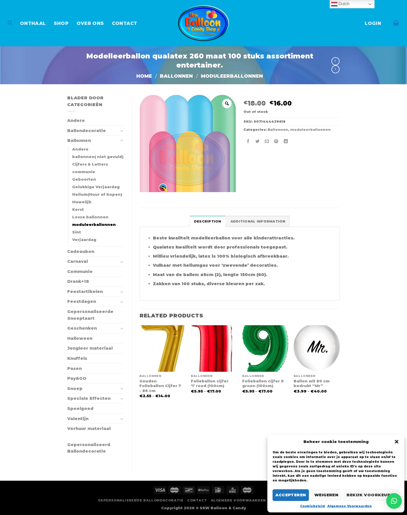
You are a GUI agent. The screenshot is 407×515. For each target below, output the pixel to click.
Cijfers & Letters (90, 164)
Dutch (340, 4)
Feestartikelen (85, 291)
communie (83, 172)
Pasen (74, 368)
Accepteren (290, 494)
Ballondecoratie (86, 130)
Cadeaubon (80, 251)
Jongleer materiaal (90, 348)
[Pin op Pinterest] (276, 141)
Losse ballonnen (90, 217)
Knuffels (77, 358)
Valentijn (78, 418)
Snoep (75, 388)
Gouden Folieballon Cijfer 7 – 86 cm (160, 386)
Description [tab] (207, 221)
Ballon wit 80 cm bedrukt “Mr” (312, 383)
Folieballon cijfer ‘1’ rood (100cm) (209, 383)
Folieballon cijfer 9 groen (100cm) (263, 383)
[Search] (10, 23)
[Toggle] (122, 130)
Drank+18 (78, 281)
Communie (80, 271)
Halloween (79, 338)
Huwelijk (81, 202)
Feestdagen (81, 301)
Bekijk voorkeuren (371, 494)
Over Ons (90, 23)
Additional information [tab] (258, 221)
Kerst (78, 209)
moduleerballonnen (232, 76)
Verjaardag (84, 239)
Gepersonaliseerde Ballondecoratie (140, 500)
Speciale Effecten (89, 398)
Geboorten (84, 179)
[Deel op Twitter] (257, 141)
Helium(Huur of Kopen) (97, 194)
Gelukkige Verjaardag (96, 187)
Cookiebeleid (312, 506)
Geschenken (82, 328)
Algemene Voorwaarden (349, 506)
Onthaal (33, 23)
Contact (124, 23)
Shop (61, 23)
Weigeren (326, 494)
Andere (76, 120)
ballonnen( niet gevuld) (98, 156)
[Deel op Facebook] (248, 141)
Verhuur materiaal (89, 428)
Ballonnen (176, 76)
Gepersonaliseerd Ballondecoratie (88, 448)
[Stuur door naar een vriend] (267, 141)
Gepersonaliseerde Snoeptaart (90, 315)
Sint (76, 232)
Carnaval (77, 261)
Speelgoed (80, 408)
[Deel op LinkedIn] (285, 141)
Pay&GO (76, 378)
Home (144, 76)
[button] (396, 441)
